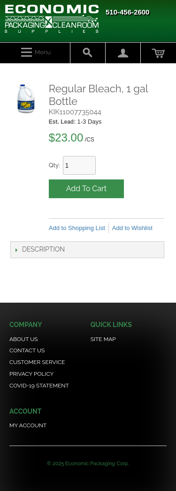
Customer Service (37, 362)
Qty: (54, 165)
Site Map (103, 339)
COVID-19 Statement (39, 385)
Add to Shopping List (77, 227)
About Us (23, 339)
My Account (27, 425)
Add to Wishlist (132, 227)
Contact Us (27, 350)
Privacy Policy (31, 374)
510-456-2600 (127, 12)
